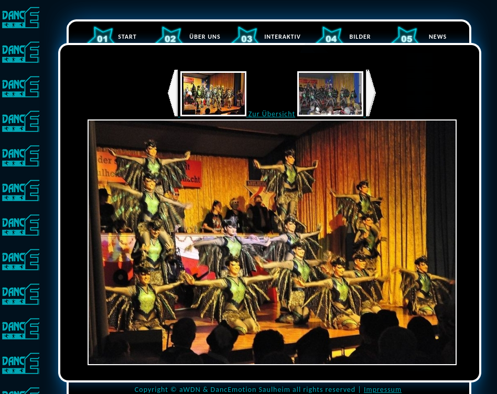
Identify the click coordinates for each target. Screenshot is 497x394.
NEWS (438, 36)
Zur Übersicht (271, 114)
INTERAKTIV (282, 36)
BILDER (360, 36)
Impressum (383, 389)
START (127, 36)
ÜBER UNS (204, 36)
